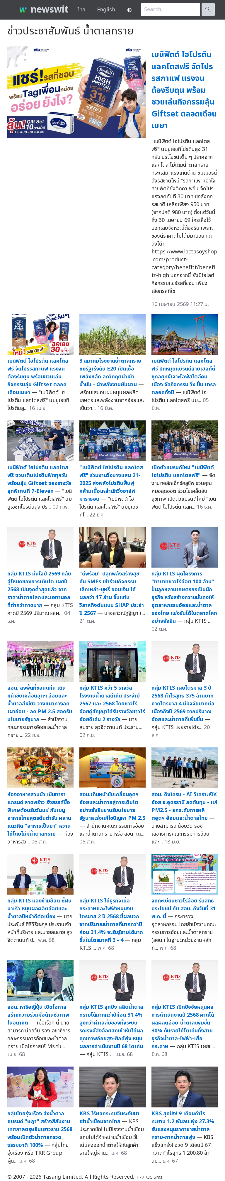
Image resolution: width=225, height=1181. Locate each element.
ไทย (81, 10)
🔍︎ (208, 9)
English (106, 10)
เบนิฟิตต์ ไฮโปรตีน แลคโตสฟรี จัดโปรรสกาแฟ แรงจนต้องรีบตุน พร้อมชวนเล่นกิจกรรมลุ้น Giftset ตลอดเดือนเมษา (184, 90)
